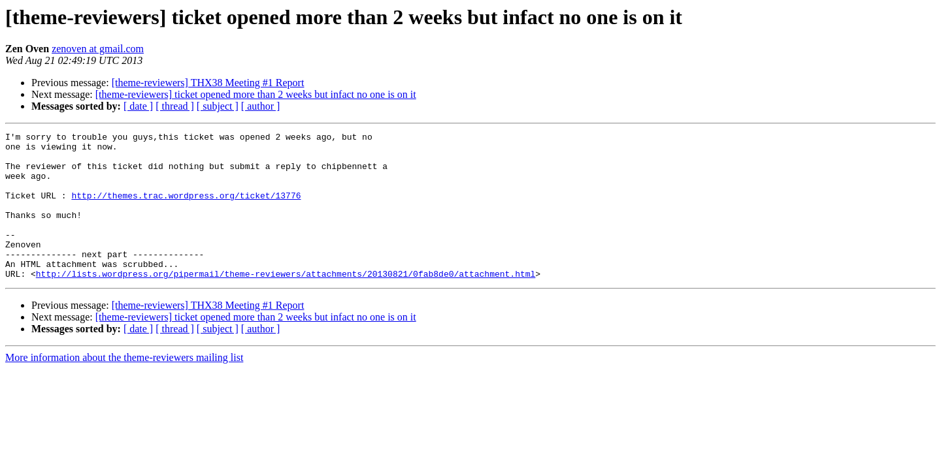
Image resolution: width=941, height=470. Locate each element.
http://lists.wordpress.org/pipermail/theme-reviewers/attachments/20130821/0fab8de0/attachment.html (285, 303)
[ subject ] (218, 106)
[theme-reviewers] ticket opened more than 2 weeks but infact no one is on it (255, 94)
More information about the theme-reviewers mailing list (124, 386)
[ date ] (138, 106)
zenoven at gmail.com (98, 48)
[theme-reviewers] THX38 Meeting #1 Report (208, 82)
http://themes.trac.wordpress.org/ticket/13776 (186, 209)
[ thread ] (175, 106)
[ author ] (260, 106)
